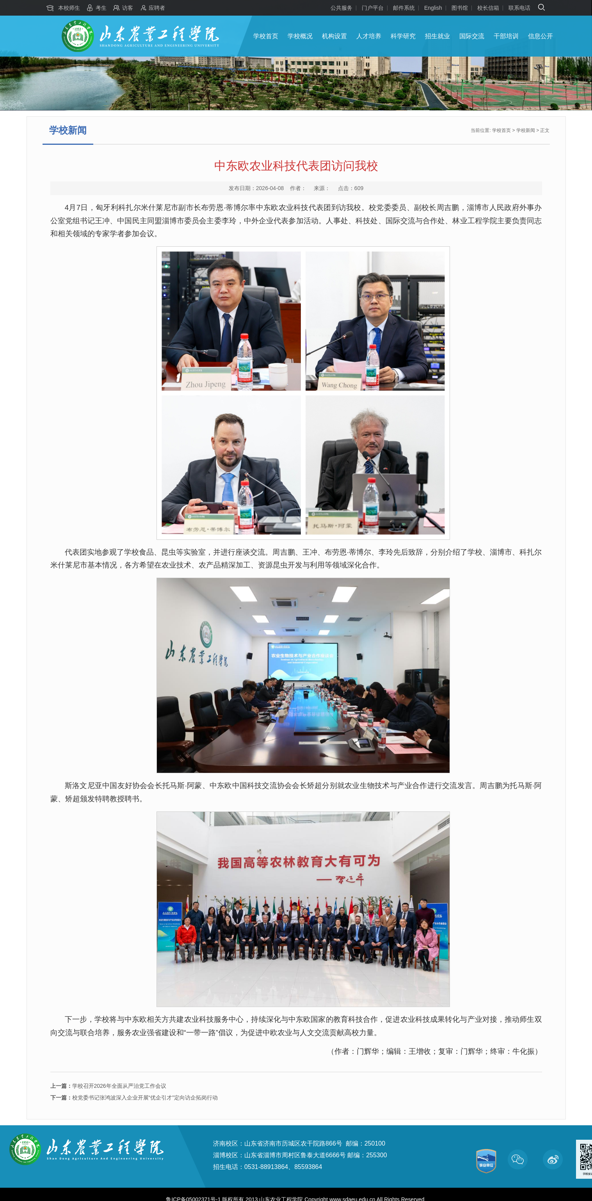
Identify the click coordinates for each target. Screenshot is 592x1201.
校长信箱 (488, 8)
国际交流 (471, 36)
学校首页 (265, 36)
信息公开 (540, 36)
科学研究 (403, 36)
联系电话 (519, 8)
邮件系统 (404, 8)
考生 (101, 8)
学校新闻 (525, 130)
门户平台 (373, 8)
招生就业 (437, 36)
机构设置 (334, 36)
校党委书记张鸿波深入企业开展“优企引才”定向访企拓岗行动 (134, 1097)
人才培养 (368, 36)
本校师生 (69, 8)
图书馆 (460, 8)
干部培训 (506, 36)
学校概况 (300, 36)
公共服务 (341, 8)
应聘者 (157, 8)
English (433, 8)
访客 (127, 8)
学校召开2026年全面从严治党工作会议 (108, 1086)
